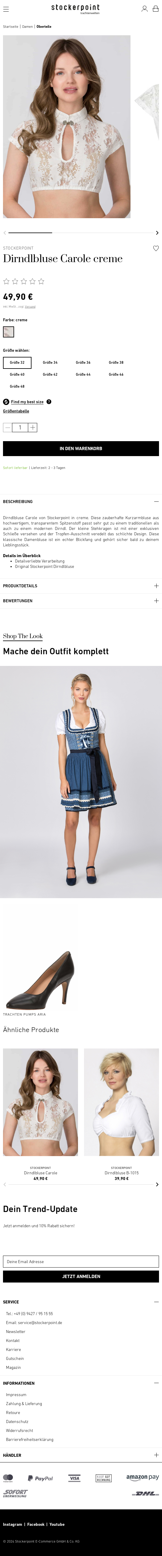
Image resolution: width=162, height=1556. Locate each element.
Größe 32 (17, 362)
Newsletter (16, 1331)
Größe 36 (83, 362)
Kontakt (13, 1340)
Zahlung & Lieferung (24, 1403)
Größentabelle (16, 411)
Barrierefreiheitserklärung (29, 1439)
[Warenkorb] (155, 8)
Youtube (56, 1524)
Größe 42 (50, 374)
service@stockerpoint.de (40, 1322)
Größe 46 (116, 374)
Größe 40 (17, 374)
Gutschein (15, 1358)
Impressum (16, 1394)
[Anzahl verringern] (7, 427)
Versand (30, 306)
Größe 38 (116, 362)
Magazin (13, 1367)
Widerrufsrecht (19, 1430)
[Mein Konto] (144, 8)
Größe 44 (83, 374)
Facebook (36, 1524)
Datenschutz (17, 1421)
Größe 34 (50, 362)
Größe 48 (17, 386)
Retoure (13, 1412)
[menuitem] (11, 330)
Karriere (13, 1349)
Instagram (12, 1524)
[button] (4, 232)
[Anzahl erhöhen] (32, 427)
